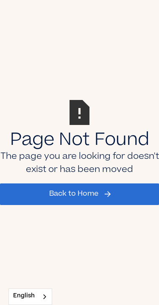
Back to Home (73, 194)
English (24, 296)
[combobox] (30, 296)
